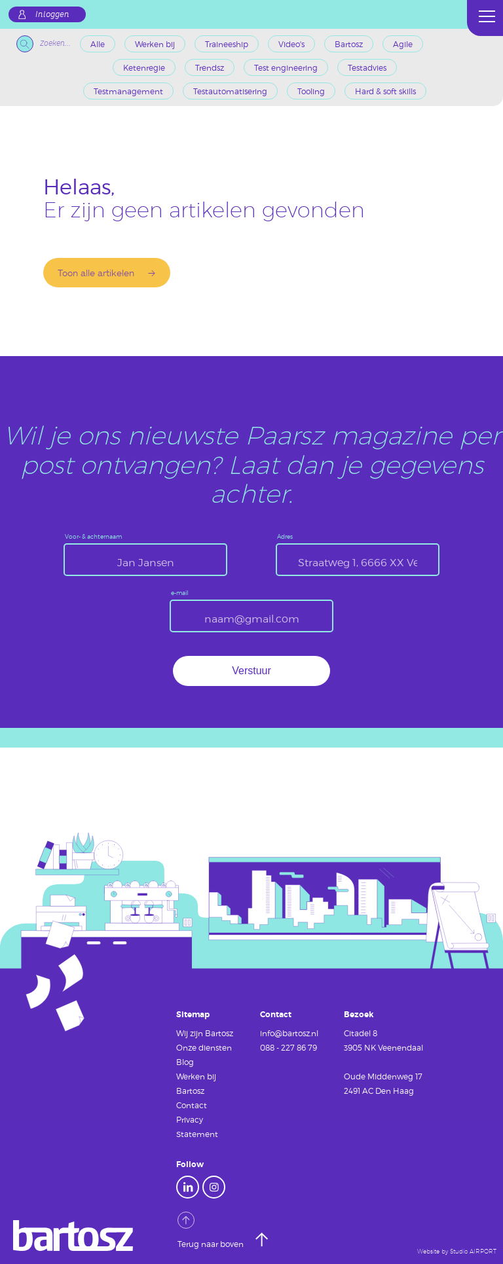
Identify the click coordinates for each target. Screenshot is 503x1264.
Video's (291, 43)
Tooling (311, 91)
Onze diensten (204, 1047)
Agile (403, 43)
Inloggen (52, 14)
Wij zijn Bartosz (204, 1033)
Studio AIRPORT (473, 1251)
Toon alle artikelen (96, 272)
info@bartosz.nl (289, 1033)
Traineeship (226, 43)
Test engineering (286, 67)
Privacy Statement (197, 1126)
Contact (191, 1105)
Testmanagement (128, 91)
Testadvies (367, 67)
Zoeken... (43, 43)
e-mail (180, 593)
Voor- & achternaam (93, 537)
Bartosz (349, 43)
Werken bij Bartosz (196, 1083)
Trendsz (209, 67)
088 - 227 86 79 (288, 1047)
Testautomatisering (230, 91)
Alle (97, 43)
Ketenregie (144, 67)
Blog (185, 1061)
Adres (285, 537)
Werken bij (155, 43)
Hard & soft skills (385, 91)
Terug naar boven (211, 1230)
